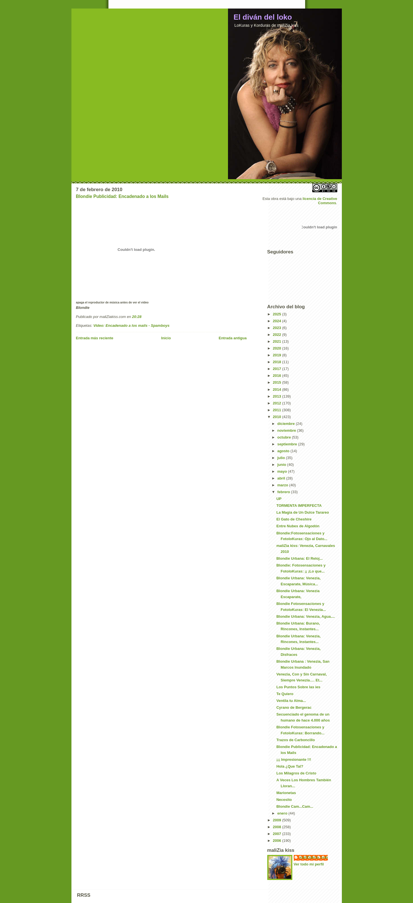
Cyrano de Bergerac (294, 707)
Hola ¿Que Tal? (289, 766)
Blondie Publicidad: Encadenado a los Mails (122, 196)
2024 (277, 321)
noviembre (287, 430)
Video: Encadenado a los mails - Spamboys (131, 325)
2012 (277, 403)
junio (282, 464)
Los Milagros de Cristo (296, 773)
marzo (283, 485)
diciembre (286, 423)
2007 (277, 834)
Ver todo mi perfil (309, 864)
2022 (277, 334)
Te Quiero (284, 694)
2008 (277, 827)
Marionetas (286, 793)
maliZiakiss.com (313, 857)
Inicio (166, 338)
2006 (277, 840)
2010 (277, 417)
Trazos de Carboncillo (295, 740)
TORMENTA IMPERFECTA (299, 505)
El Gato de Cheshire (294, 519)
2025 (277, 314)
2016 (277, 375)
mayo (282, 471)
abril (281, 478)
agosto (283, 451)
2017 (277, 369)
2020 (277, 348)
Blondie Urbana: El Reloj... (299, 558)
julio (281, 458)
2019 (277, 355)
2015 (277, 382)
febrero (284, 492)
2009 (277, 820)
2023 (277, 328)
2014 (277, 389)
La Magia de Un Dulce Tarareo (302, 512)
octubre (284, 437)
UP (279, 499)
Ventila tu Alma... (291, 701)
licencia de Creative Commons (320, 201)
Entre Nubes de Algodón (297, 526)
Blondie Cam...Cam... (294, 806)
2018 (277, 362)
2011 (277, 410)
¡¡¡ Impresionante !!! (293, 759)
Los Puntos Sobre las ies (298, 687)
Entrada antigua (232, 338)
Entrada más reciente (95, 338)
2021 (277, 341)
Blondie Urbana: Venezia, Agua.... (305, 616)
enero (282, 813)
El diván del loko (263, 17)
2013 (277, 396)
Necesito (284, 799)
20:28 (136, 317)
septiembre (287, 444)
